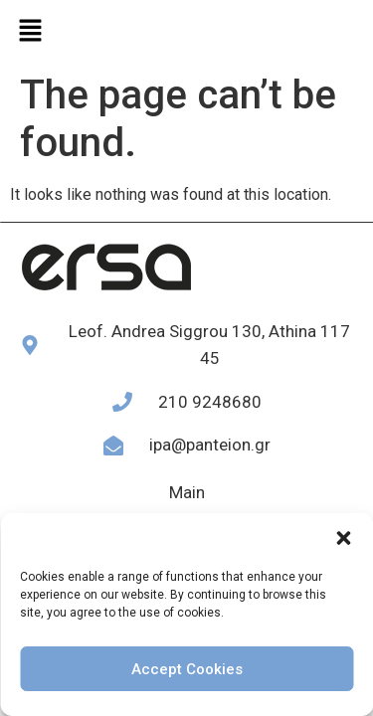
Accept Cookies (187, 669)
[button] (343, 538)
